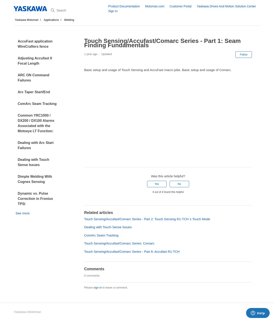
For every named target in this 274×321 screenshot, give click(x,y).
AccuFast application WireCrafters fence (35, 43)
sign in (98, 287)
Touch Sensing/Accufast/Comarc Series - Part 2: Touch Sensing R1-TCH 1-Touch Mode (147, 219)
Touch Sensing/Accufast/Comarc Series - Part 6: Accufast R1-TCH (132, 251)
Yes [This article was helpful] (157, 184)
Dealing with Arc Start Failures (36, 145)
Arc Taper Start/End (34, 92)
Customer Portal (180, 6)
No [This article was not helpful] (179, 184)
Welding (69, 19)
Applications (51, 19)
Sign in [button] (112, 11)
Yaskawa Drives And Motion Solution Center (226, 6)
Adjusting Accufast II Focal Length (35, 60)
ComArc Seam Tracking (37, 104)
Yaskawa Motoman (27, 19)
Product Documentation (124, 6)
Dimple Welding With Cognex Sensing (35, 179)
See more (23, 213)
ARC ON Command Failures (33, 77)
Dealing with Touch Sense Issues (33, 162)
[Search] (78, 10)
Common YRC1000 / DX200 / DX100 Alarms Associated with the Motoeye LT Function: (36, 123)
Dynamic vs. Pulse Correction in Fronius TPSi (35, 199)
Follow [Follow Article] (244, 54)
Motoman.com (154, 6)
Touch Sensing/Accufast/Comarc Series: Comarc (119, 243)
